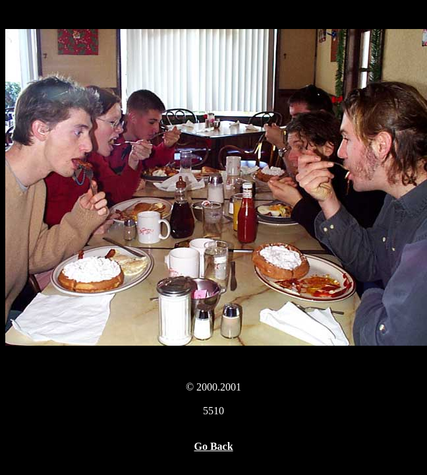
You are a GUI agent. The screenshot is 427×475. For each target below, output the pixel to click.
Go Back (213, 446)
